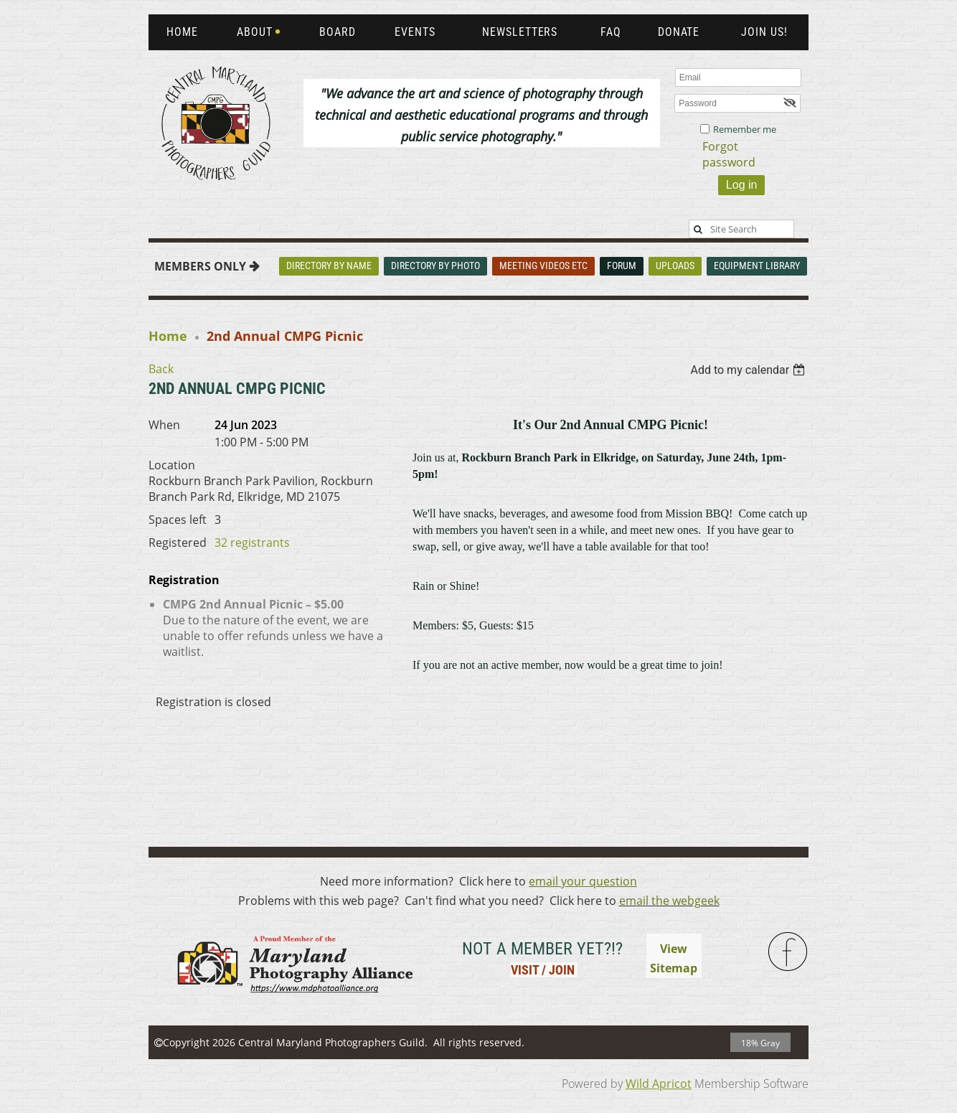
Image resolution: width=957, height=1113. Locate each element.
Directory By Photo (435, 265)
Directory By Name (329, 265)
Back (161, 369)
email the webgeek (669, 900)
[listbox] (749, 370)
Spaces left (177, 519)
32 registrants (252, 542)
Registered (177, 542)
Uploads (675, 265)
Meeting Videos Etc (543, 265)
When (164, 425)
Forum (621, 265)
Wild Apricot (659, 1083)
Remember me (744, 129)
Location (171, 465)
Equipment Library (757, 265)
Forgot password (728, 154)
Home (167, 335)
